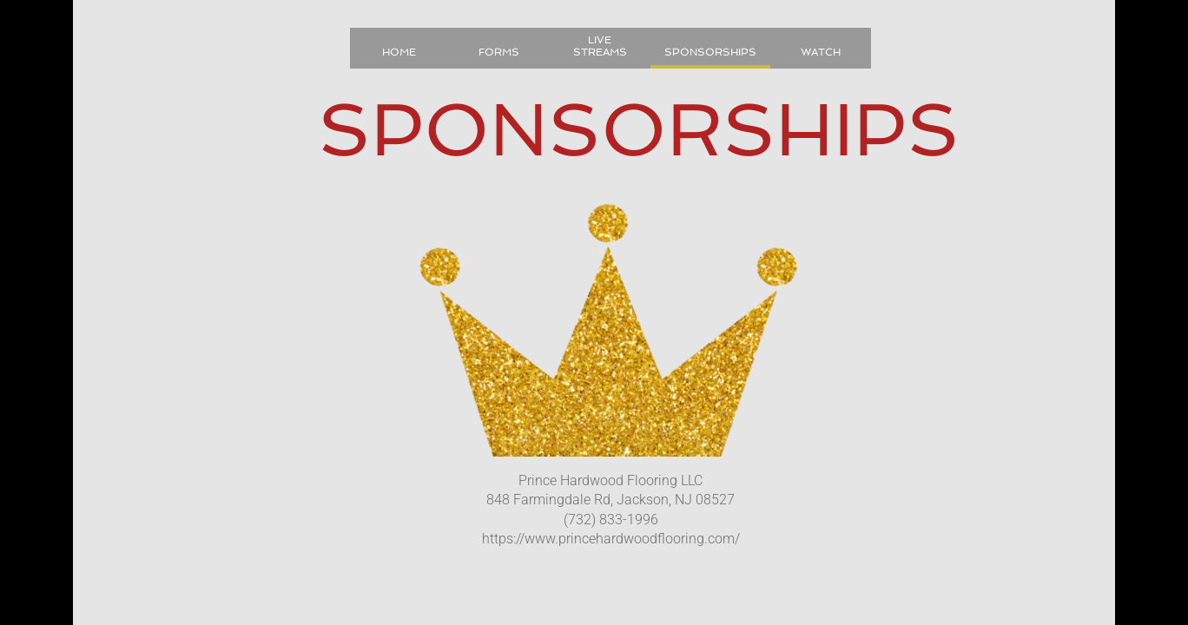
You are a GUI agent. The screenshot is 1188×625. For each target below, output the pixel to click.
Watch (821, 52)
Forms (498, 52)
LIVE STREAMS (600, 46)
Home (399, 52)
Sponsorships (710, 52)
